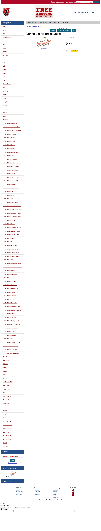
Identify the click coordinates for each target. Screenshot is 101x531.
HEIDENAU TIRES (7, 382)
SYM (4, 62)
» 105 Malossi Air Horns (9, 137)
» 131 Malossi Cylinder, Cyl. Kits (11, 231)
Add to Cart (74, 51)
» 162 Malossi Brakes (9, 313)
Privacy (55, 494)
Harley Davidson (7, 102)
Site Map (37, 492)
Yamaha (5, 69)
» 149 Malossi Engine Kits (10, 274)
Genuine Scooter (7, 37)
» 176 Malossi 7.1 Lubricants (10, 346)
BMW (4, 33)
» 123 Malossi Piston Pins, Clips (11, 202)
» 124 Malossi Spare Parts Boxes (12, 206)
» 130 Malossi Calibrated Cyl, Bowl (12, 227)
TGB (4, 66)
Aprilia (4, 30)
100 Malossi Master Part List (45, 22)
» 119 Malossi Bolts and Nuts (11, 188)
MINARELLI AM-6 (7, 435)
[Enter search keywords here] (84, 2)
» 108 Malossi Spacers (9, 148)
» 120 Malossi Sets (8, 191)
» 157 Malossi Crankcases (10, 295)
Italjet (4, 44)
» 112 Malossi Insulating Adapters (12, 163)
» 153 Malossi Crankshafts (10, 285)
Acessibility (37, 491)
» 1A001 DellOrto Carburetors (11, 353)
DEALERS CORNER (7, 425)
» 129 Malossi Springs (9, 224)
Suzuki (4, 58)
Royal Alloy (5, 55)
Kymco (4, 48)
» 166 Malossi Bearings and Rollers (12, 321)
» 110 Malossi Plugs (8, 155)
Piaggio (5, 51)
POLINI (4, 418)
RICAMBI (5, 443)
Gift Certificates (7, 421)
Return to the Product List (64, 30)
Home (53, 2)
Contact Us (60, 2)
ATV (4, 80)
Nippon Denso (6, 389)
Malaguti (5, 116)
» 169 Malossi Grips (8, 331)
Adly (4, 76)
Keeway (5, 112)
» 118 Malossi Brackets (9, 184)
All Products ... (19, 495)
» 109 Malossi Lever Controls (11, 152)
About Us (37, 490)
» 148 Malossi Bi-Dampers (10, 270)
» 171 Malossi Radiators (9, 335)
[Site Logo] (17, 11)
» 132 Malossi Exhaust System (11, 234)
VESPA (4, 26)
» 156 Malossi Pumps (9, 292)
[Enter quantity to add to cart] (68, 51)
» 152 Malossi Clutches (9, 281)
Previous (53, 30)
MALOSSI (34, 22)
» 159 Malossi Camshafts (10, 303)
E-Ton (4, 98)
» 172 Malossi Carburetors (10, 339)
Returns (55, 491)
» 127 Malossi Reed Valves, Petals (12, 216)
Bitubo (4, 374)
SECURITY (5, 364)
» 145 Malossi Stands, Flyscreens (12, 263)
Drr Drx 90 (5, 91)
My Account (55, 497)
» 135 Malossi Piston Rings (10, 245)
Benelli (4, 73)
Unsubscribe (37, 494)
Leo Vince (5, 407)
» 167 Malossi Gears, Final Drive (11, 324)
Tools (4, 392)
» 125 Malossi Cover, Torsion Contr (12, 209)
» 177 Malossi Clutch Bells (10, 349)
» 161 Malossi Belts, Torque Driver (12, 310)
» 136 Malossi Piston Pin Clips (11, 249)
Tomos (4, 367)
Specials (18, 492)
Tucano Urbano (7, 396)
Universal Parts (7, 428)
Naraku (4, 414)
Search (96, 2)
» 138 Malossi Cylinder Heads (11, 256)
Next (74, 30)
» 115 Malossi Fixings (9, 173)
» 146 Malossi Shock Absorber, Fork (12, 267)
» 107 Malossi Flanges (9, 145)
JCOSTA (5, 105)
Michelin (5, 410)
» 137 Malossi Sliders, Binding (11, 252)
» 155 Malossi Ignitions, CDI (10, 288)
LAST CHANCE (6, 385)
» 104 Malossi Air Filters (9, 134)
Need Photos (6, 446)
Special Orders (6, 432)
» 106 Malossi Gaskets (9, 141)
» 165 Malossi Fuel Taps (9, 317)
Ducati (4, 94)
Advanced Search (12, 463)
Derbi (4, 87)
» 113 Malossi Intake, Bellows (11, 166)
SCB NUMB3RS (7, 439)
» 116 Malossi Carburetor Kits (11, 177)
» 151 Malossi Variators (9, 278)
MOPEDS (5, 356)
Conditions (55, 495)
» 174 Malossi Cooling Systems (11, 342)
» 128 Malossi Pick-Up (9, 220)
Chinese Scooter (7, 84)
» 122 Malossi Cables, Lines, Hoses (12, 199)
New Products (19, 494)
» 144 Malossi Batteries (9, 260)
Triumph (5, 371)
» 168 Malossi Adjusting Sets (11, 328)
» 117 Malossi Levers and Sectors (12, 181)
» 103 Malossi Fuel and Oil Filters (12, 130)
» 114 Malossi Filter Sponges (10, 170)
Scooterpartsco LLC (57, 500)
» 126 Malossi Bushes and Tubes (12, 213)
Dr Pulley (5, 378)
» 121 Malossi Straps (8, 195)
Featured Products (20, 491)
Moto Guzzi (6, 360)
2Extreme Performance (9, 400)
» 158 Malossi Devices (9, 299)
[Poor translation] (5, 509)
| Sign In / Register (70, 2)
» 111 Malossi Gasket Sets (10, 159)
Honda (4, 41)
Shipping (55, 492)
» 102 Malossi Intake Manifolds (11, 127)
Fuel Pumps (6, 403)
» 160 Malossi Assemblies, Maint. (12, 306)
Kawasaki (5, 109)
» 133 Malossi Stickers (9, 238)
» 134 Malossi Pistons (9, 242)
